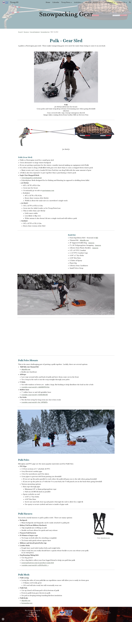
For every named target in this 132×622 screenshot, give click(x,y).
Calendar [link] (55, 2)
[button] (130, 2)
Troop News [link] (65, 2)
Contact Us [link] (121, 2)
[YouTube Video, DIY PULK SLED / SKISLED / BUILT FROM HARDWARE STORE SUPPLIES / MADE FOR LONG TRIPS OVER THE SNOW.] (66, 337)
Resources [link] (97, 2)
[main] (66, 14)
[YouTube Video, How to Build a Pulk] (41, 249)
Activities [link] (77, 2)
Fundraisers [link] (109, 2)
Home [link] (48, 2)
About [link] (87, 2)
